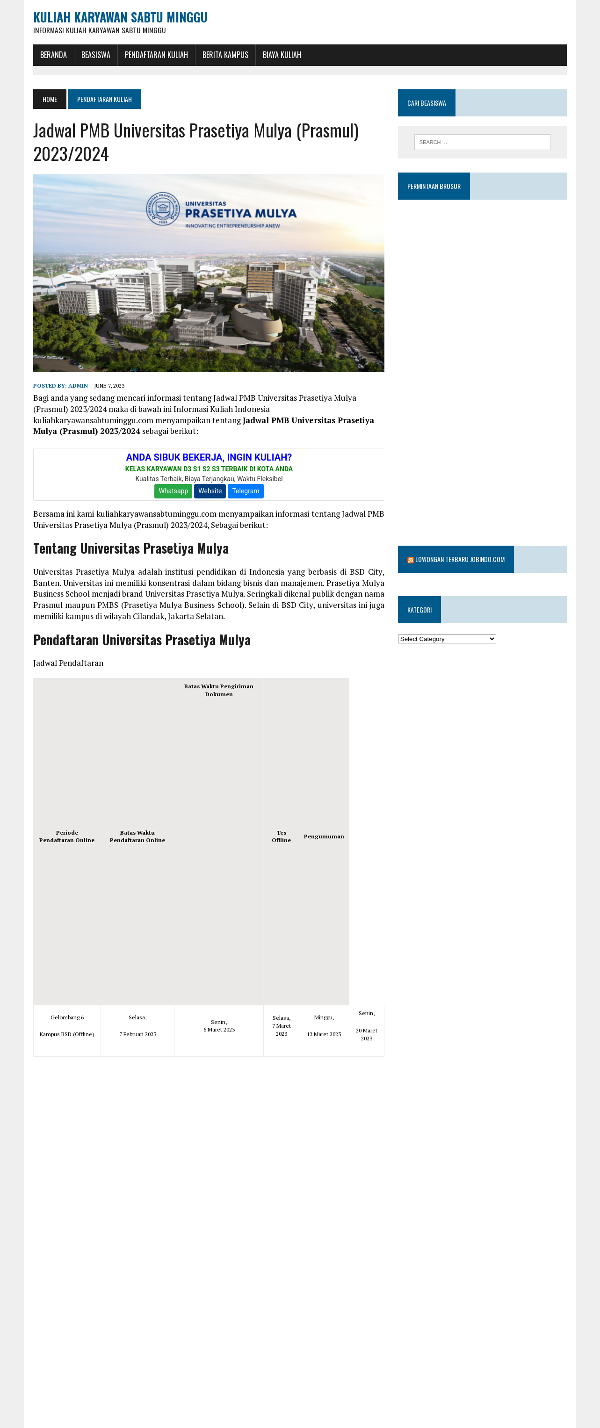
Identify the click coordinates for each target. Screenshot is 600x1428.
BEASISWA (92, 54)
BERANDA (50, 54)
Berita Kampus (222, 54)
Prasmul (180, 1422)
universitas (218, 1422)
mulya (113, 1422)
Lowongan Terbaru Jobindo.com (461, 535)
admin (75, 387)
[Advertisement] (218, 851)
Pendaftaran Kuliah (153, 54)
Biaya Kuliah (279, 54)
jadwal (85, 1422)
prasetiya (145, 1422)
